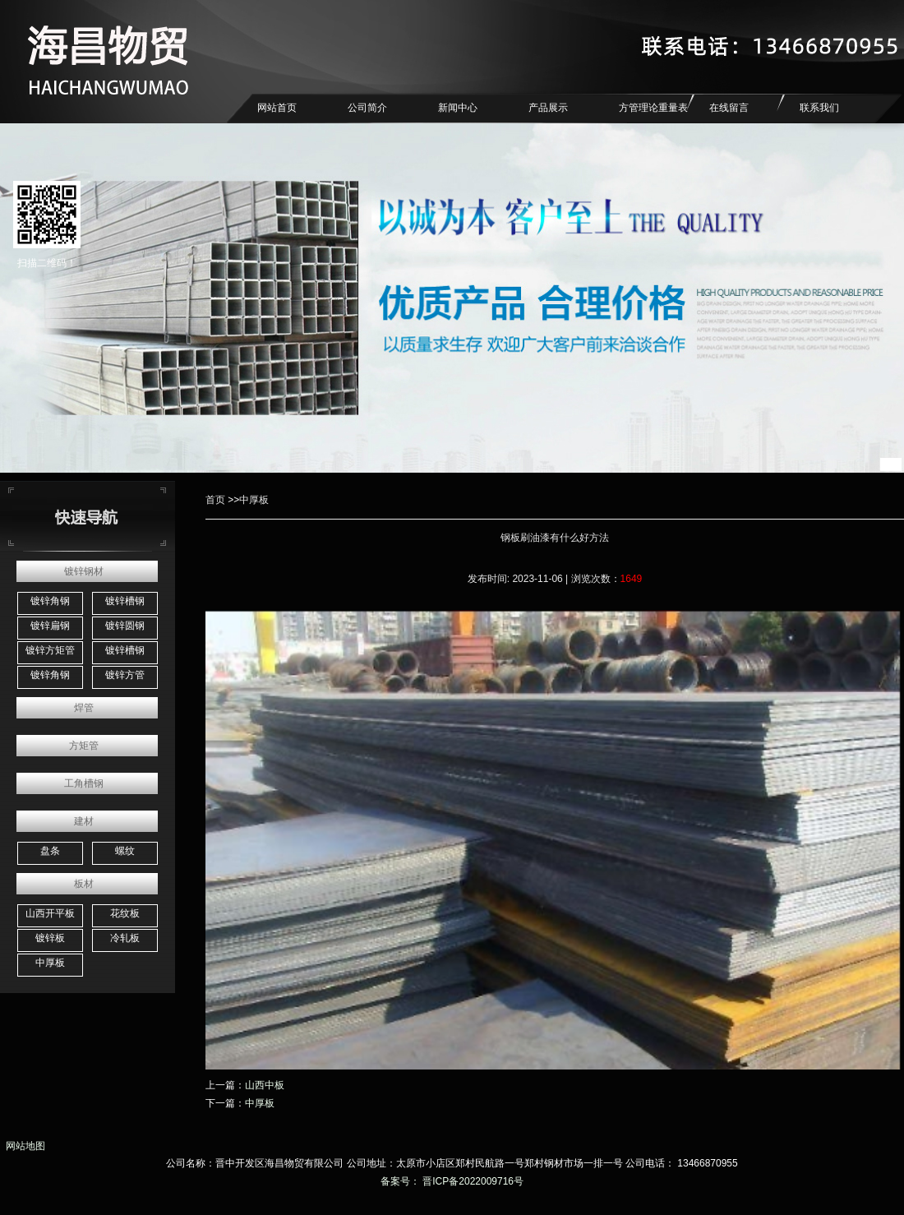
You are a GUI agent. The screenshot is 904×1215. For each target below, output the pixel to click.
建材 (84, 821)
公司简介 (367, 107)
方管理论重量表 (653, 107)
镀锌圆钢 (125, 625)
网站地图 (22, 1146)
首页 (215, 500)
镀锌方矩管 (50, 650)
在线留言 (729, 107)
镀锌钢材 (84, 571)
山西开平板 (50, 913)
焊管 (84, 708)
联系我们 (819, 107)
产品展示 (548, 107)
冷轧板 (125, 938)
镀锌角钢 (50, 601)
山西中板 (264, 1085)
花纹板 (125, 913)
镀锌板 (50, 938)
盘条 (50, 851)
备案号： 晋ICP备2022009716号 (452, 1181)
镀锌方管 (125, 675)
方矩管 (84, 745)
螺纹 (125, 851)
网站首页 (277, 107)
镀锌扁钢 (50, 625)
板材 (84, 883)
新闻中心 (457, 107)
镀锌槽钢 (125, 601)
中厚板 (50, 962)
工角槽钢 (84, 783)
